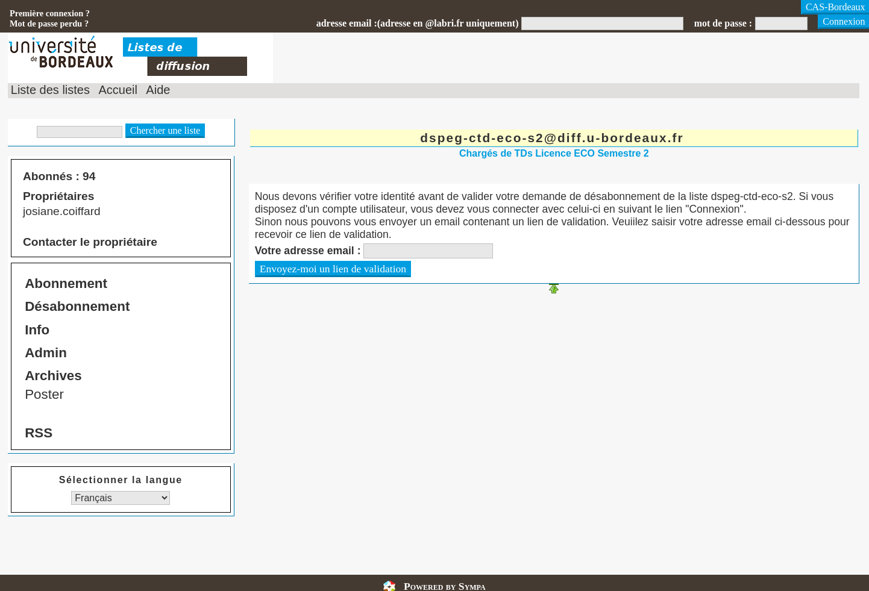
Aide (158, 89)
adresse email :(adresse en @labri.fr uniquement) (417, 23)
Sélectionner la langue (121, 480)
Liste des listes (50, 89)
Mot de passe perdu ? (49, 23)
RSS (38, 432)
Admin (46, 352)
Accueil (117, 89)
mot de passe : (723, 23)
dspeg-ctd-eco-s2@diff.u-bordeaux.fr (551, 138)
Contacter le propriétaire (90, 242)
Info (37, 329)
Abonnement (66, 283)
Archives (53, 375)
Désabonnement (77, 306)
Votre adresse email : (308, 251)
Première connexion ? (50, 13)
